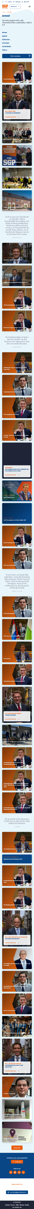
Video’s (4, 50)
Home (3, 12)
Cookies (7, 1205)
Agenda (4, 36)
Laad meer (17, 1148)
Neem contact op (17, 1184)
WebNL (17, 1207)
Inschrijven (17, 1161)
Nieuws (4, 33)
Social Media (6, 46)
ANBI (17, 1205)
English (27, 1205)
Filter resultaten (15, 56)
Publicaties (6, 40)
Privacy (13, 1205)
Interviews (5, 43)
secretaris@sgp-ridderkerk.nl (17, 1192)
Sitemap (21, 1205)
